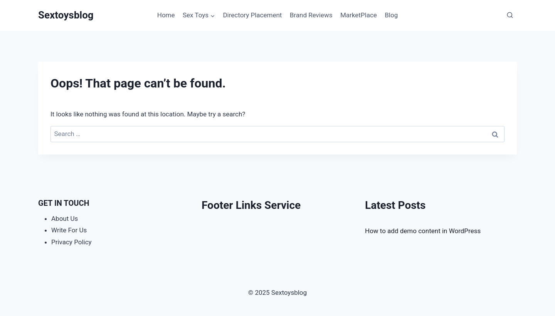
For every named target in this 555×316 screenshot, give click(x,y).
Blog (391, 15)
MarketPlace (358, 15)
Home (166, 15)
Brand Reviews (311, 15)
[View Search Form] (510, 15)
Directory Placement (252, 15)
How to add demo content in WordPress (423, 231)
